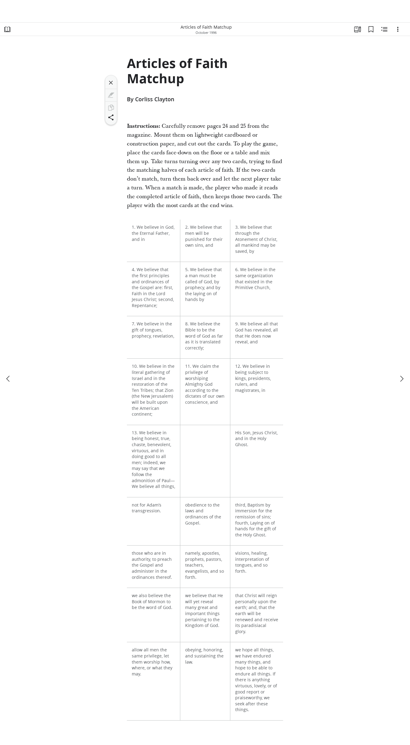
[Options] (398, 29)
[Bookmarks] (371, 29)
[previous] (8, 379)
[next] (401, 379)
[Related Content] (384, 29)
